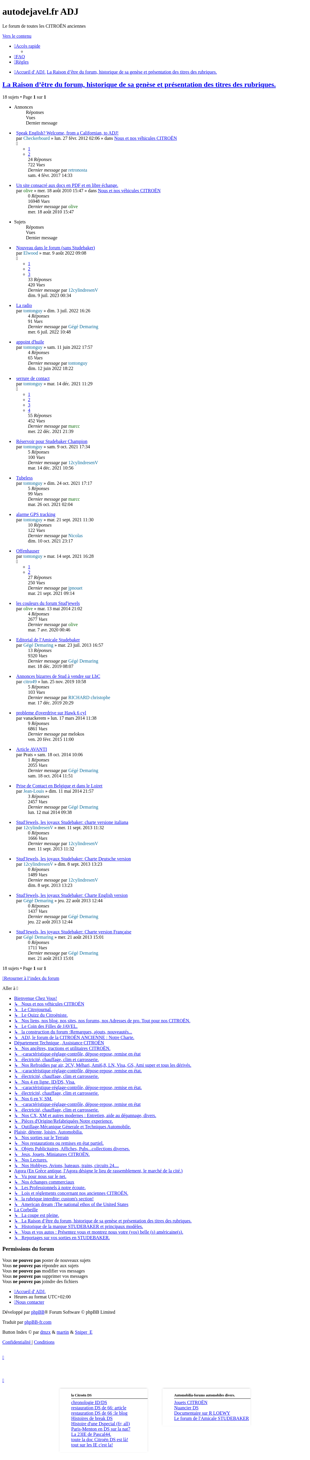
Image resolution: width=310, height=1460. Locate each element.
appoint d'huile (30, 341)
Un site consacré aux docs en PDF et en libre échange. (67, 185)
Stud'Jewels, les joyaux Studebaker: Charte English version (72, 895)
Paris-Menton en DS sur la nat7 (100, 1428)
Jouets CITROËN (190, 1402)
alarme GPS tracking (35, 514)
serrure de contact (33, 378)
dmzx (45, 1332)
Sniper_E (84, 1332)
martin (63, 1332)
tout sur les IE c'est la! (92, 1444)
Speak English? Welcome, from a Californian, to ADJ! (67, 132)
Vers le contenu (16, 36)
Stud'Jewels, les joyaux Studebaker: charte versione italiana (72, 822)
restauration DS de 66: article (98, 1407)
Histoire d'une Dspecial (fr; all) (100, 1423)
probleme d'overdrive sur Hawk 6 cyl (51, 712)
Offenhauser (27, 550)
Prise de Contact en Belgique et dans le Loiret (59, 785)
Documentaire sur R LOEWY (202, 1413)
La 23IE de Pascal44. (91, 1434)
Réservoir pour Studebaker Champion (51, 441)
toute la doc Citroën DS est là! (99, 1439)
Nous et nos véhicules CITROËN (145, 138)
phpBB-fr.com (37, 1322)
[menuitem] (19, 56)
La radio (24, 305)
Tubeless (24, 477)
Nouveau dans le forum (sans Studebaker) (55, 247)
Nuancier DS (186, 1407)
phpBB (37, 1312)
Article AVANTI (31, 749)
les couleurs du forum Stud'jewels (48, 603)
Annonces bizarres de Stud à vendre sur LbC (58, 676)
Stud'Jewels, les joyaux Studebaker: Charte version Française (73, 931)
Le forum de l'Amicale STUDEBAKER (211, 1418)
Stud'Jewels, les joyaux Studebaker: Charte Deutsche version (73, 858)
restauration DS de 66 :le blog (99, 1413)
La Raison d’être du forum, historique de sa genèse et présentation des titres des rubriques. (139, 84)
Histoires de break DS (92, 1418)
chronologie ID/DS (89, 1402)
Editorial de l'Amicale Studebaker (48, 639)
